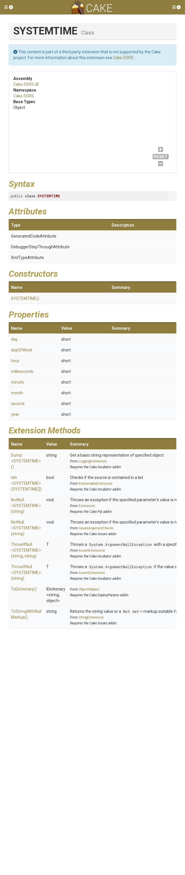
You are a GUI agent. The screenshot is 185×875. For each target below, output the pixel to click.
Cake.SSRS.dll (26, 84)
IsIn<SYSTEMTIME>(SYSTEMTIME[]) (26, 483)
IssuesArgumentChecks (96, 528)
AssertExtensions (92, 550)
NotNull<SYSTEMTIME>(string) (26, 505)
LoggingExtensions (93, 461)
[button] (8, 7)
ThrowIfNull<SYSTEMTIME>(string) (26, 572)
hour (15, 360)
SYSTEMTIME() (25, 298)
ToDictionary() (24, 589)
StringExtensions (91, 617)
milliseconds (22, 371)
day (14, 339)
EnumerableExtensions (95, 484)
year (15, 414)
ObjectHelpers (89, 589)
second (17, 403)
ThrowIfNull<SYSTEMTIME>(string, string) (26, 550)
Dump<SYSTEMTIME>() (26, 461)
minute (17, 382)
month (17, 393)
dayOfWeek (21, 350)
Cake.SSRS (123, 57)
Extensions (87, 506)
